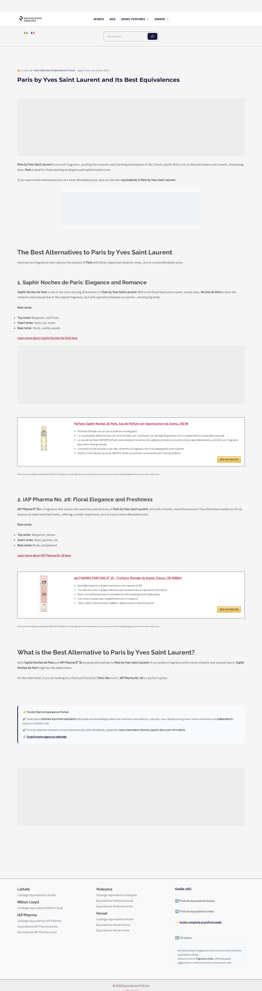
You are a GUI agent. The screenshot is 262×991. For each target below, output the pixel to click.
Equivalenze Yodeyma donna (114, 901)
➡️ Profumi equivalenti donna (195, 901)
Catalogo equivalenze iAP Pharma (39, 921)
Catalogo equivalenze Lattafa (36, 895)
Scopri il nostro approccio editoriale (47, 737)
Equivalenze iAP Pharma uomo (37, 932)
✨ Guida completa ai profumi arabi (198, 922)
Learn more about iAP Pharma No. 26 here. (44, 555)
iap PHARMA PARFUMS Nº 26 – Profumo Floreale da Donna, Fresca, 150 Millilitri (128, 578)
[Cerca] (152, 36)
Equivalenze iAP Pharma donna (37, 926)
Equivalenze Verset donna (113, 925)
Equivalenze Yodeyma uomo (114, 906)
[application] (147, 19)
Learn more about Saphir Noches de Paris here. (47, 338)
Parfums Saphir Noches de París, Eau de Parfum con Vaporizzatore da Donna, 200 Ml (131, 424)
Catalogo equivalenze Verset (115, 919)
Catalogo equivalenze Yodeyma (116, 895)
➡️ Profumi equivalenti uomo (194, 911)
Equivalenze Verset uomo (113, 930)
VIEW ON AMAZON (229, 459)
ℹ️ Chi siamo (183, 938)
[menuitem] (25, 32)
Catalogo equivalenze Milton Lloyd (40, 908)
